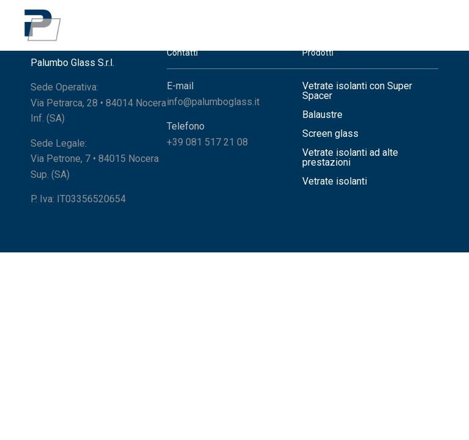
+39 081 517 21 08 (207, 142)
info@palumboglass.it (213, 102)
